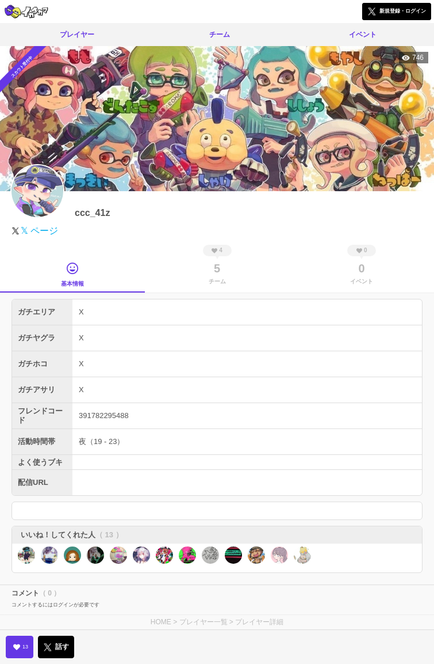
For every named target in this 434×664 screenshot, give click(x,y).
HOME (161, 622)
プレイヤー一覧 (203, 622)
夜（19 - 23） (101, 441)
